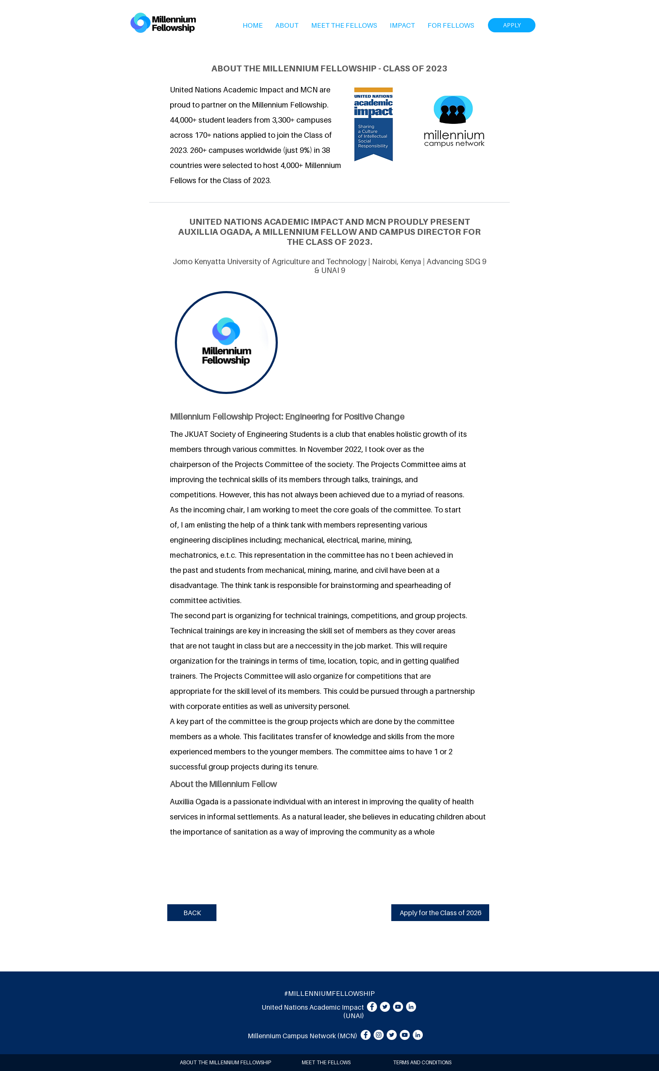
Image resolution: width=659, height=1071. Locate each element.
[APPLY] (511, 25)
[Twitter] (385, 1007)
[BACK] (191, 912)
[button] (287, 25)
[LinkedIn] (411, 1007)
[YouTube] (398, 1007)
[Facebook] (372, 1007)
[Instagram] (379, 1035)
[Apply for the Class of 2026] (440, 912)
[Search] (526, 23)
